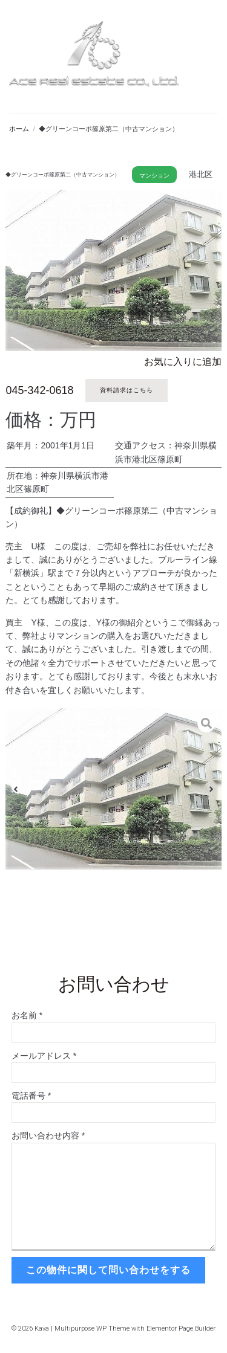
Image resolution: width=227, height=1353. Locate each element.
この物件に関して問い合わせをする (108, 1270)
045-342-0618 (39, 390)
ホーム (19, 129)
